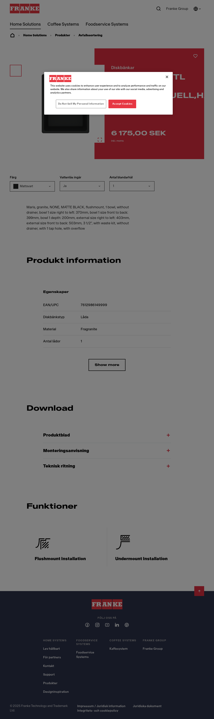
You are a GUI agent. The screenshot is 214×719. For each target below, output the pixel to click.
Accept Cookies (122, 104)
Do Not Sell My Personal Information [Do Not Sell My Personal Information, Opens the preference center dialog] (81, 104)
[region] (108, 93)
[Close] (166, 76)
